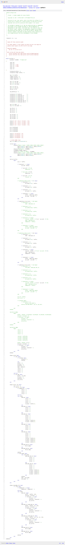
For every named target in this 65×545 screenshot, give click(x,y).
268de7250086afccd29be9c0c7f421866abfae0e (15, 7)
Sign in (62, 1)
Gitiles (7, 543)
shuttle (20, 6)
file (28, 10)
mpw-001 (30, 6)
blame (34, 10)
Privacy (10, 543)
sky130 (25, 6)
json (63, 543)
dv (34, 7)
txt (60, 543)
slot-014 (35, 6)
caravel (37, 7)
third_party (14, 6)
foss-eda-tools (6, 6)
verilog (31, 7)
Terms (14, 543)
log (31, 10)
